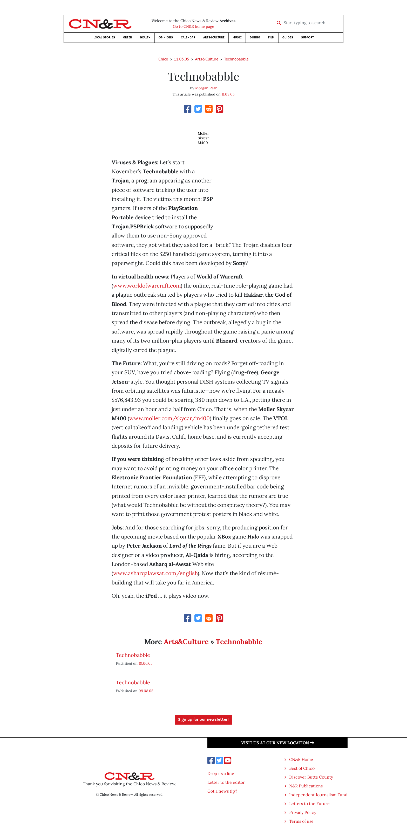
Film (271, 37)
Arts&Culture (214, 37)
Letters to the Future (309, 803)
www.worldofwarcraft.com (147, 285)
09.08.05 (146, 690)
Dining (255, 37)
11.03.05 (181, 59)
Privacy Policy (302, 812)
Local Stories (104, 37)
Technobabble (236, 59)
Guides (287, 37)
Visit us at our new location (277, 742)
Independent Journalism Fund (318, 794)
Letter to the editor (226, 782)
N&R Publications (306, 785)
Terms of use (301, 821)
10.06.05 (146, 663)
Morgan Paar (206, 88)
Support (307, 37)
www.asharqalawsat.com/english (155, 573)
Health (145, 37)
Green (127, 37)
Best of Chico (302, 768)
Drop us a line (220, 773)
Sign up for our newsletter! (203, 719)
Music (237, 37)
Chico (163, 59)
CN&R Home (301, 759)
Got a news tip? (222, 791)
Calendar (188, 37)
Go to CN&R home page (193, 26)
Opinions (166, 37)
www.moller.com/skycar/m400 (169, 418)
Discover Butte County (311, 777)
